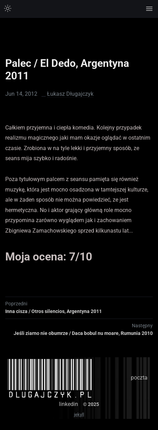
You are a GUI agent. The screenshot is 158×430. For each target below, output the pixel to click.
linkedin (68, 404)
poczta (139, 377)
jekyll (79, 414)
